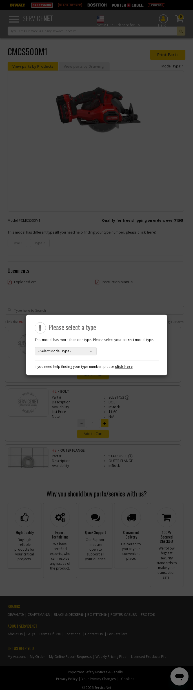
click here (124, 366)
